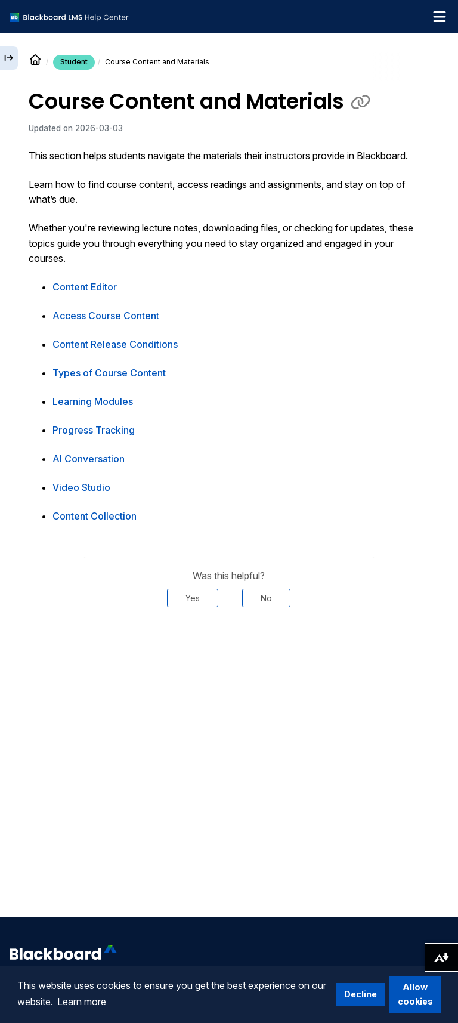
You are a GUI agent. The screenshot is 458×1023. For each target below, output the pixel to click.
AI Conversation (88, 459)
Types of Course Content (109, 373)
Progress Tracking (93, 430)
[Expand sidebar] (9, 58)
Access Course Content (105, 316)
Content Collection (94, 516)
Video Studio (81, 487)
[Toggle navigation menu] (439, 17)
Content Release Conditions (115, 344)
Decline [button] (360, 994)
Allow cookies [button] (415, 994)
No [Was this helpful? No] (266, 598)
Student (74, 61)
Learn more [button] (81, 1001)
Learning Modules (92, 401)
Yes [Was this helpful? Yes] (192, 598)
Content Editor (84, 287)
